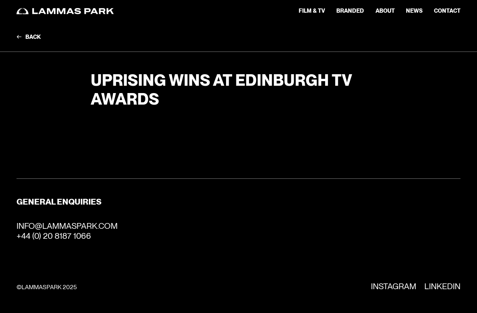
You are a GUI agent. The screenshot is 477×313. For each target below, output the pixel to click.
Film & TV (312, 11)
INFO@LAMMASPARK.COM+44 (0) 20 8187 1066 (67, 231)
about (385, 11)
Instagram (393, 286)
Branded (350, 11)
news (414, 11)
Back (33, 37)
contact (447, 11)
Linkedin (442, 286)
